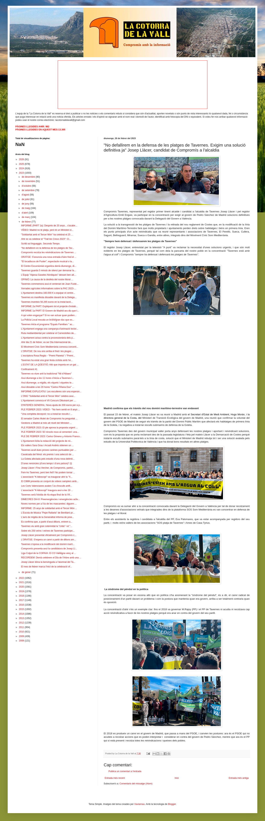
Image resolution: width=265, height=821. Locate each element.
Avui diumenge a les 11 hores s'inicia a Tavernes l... (47, 378)
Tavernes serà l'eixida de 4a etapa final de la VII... (46, 494)
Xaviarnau (139, 804)
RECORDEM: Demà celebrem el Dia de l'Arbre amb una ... (51, 557)
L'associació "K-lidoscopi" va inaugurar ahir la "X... (46, 477)
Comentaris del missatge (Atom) (135, 783)
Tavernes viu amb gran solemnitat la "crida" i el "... (46, 526)
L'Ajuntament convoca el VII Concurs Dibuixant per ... (48, 400)
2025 (22, 164)
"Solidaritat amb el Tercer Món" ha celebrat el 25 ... (47, 234)
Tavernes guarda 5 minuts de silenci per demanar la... (48, 270)
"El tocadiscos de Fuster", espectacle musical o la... (47, 261)
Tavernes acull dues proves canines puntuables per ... (48, 450)
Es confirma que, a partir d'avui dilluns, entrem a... (46, 521)
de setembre (28, 190)
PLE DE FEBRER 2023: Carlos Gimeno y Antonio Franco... (51, 436)
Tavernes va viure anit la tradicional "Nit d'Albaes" (46, 373)
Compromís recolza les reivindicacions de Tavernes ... (48, 252)
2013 (22, 618)
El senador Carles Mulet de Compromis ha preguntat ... (49, 418)
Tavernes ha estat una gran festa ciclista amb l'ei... (47, 360)
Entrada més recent (115, 778)
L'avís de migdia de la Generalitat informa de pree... (47, 517)
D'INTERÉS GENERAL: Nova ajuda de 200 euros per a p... (51, 405)
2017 (22, 600)
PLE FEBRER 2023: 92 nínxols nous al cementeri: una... (50, 432)
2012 (22, 622)
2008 (22, 640)
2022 (22, 578)
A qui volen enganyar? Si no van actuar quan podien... (48, 315)
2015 (22, 609)
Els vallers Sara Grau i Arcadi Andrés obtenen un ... (47, 445)
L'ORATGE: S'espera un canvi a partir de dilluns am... (48, 539)
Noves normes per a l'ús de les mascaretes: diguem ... (49, 503)
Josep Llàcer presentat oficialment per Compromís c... (48, 535)
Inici (177, 778)
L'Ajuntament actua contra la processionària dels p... (48, 337)
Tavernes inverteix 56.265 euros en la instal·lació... (47, 302)
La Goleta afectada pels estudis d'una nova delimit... (48, 458)
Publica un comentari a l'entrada (124, 771)
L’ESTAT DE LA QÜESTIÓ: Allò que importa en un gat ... (50, 364)
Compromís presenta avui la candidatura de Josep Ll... (49, 548)
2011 (22, 627)
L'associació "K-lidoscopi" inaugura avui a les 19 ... (47, 490)
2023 (22, 172)
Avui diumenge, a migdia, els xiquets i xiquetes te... (47, 382)
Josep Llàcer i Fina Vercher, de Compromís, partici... (48, 468)
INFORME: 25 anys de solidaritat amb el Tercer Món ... (49, 508)
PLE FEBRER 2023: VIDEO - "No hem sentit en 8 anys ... (50, 409)
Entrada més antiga (239, 778)
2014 (22, 613)
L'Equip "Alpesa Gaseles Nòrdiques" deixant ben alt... (48, 275)
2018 (22, 595)
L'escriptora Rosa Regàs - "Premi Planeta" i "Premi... (48, 355)
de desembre (29, 177)
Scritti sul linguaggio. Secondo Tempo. (40, 243)
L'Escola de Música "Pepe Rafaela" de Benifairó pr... (48, 512)
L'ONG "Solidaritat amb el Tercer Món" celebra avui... (48, 396)
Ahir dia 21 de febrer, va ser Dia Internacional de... (47, 342)
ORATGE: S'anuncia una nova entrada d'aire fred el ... (48, 257)
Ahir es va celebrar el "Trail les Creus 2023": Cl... (46, 239)
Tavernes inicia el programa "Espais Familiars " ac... (47, 324)
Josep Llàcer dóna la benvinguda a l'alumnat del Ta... (48, 562)
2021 (22, 582)
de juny (26, 203)
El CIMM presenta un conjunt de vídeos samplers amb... (50, 481)
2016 (22, 604)
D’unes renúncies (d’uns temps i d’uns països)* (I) (46, 463)
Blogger (172, 804)
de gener (26, 572)
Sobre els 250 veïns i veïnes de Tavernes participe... (48, 530)
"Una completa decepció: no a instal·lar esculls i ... (46, 414)
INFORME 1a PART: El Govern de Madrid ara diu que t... (50, 310)
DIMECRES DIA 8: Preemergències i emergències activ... (50, 499)
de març (26, 217)
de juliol (26, 199)
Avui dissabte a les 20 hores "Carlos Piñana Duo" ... (47, 387)
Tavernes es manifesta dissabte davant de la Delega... (48, 297)
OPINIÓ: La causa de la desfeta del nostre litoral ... (47, 279)
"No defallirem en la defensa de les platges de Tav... (47, 248)
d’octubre (27, 186)
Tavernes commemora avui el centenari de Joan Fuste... (50, 284)
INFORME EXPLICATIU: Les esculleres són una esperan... (51, 391)
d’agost (26, 194)
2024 (22, 168)
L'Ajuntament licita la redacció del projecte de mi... (46, 441)
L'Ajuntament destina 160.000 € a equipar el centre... (48, 293)
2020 (22, 586)
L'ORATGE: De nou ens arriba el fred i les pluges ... (47, 351)
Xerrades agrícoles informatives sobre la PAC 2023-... (48, 288)
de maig (26, 208)
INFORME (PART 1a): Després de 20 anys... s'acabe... (49, 225)
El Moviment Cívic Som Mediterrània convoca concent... (49, 346)
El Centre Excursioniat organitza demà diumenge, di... (48, 266)
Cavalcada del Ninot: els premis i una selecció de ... (47, 454)
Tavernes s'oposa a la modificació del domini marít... (48, 544)
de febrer (26, 221)
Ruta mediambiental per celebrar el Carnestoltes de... (48, 333)
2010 (22, 631)
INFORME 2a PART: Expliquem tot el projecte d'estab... (49, 306)
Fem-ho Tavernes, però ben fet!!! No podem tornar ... (48, 472)
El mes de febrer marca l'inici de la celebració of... (46, 566)
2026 (22, 159)
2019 (22, 591)
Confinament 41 (29, 369)
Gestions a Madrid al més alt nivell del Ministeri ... (46, 423)
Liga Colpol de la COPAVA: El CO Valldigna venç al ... (48, 553)
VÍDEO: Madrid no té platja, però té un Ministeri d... (47, 230)
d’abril (25, 212)
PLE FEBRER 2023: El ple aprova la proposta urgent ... (49, 427)
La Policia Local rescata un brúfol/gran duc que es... (47, 319)
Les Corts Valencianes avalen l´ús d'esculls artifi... (46, 486)
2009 (22, 636)
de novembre (29, 181)
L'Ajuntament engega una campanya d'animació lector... (49, 328)
